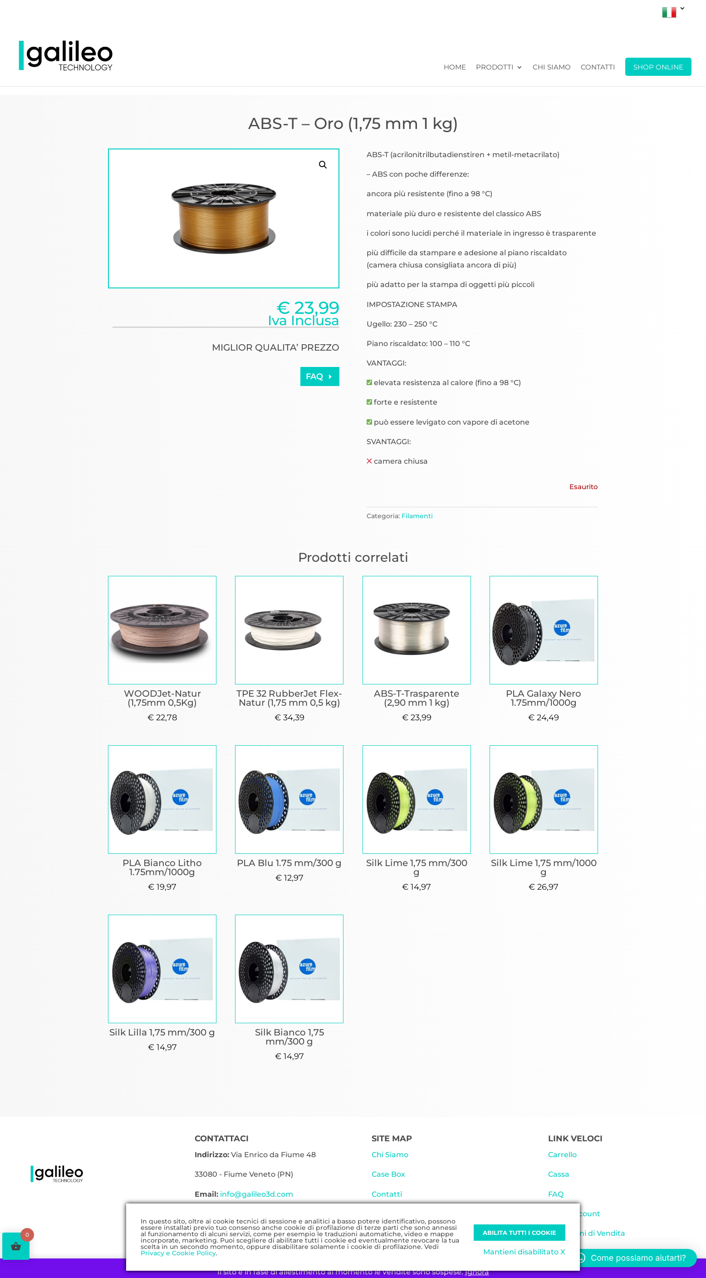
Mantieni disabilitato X (524, 1252)
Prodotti (495, 67)
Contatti (598, 67)
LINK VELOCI (575, 1139)
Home (455, 67)
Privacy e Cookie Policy (178, 1253)
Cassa (558, 1174)
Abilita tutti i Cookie (519, 1232)
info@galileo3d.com (256, 1194)
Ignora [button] (477, 1272)
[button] (323, 165)
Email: (206, 1194)
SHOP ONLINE (658, 67)
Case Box (388, 1174)
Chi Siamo (552, 67)
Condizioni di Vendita (586, 1233)
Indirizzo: (212, 1154)
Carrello (562, 1154)
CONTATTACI (222, 1139)
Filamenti (417, 516)
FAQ (314, 376)
